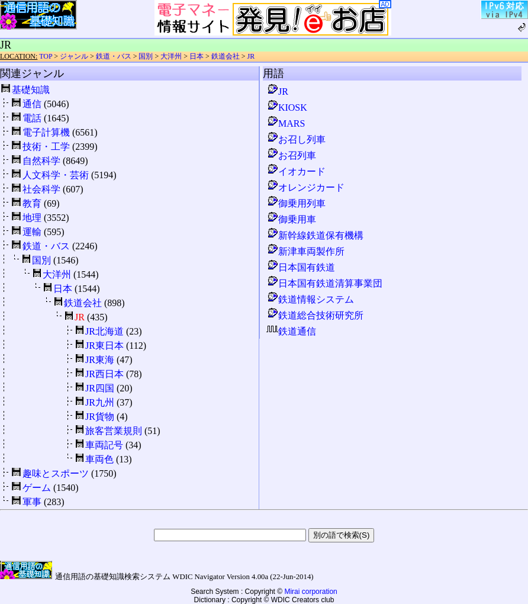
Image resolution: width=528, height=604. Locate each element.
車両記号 (104, 445)
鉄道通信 (291, 331)
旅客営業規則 (113, 431)
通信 (31, 104)
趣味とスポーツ (55, 473)
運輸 (31, 232)
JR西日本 (104, 374)
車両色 (99, 459)
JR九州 (99, 402)
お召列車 (291, 155)
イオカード (296, 171)
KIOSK (286, 107)
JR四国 (99, 388)
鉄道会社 (225, 56)
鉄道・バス (113, 56)
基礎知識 (31, 90)
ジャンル (74, 56)
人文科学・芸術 (55, 175)
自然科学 (41, 161)
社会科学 (41, 189)
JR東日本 (104, 345)
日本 (196, 56)
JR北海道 (104, 331)
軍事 (31, 502)
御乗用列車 (296, 203)
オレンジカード (305, 187)
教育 (31, 203)
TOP (45, 56)
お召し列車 (296, 139)
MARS (285, 123)
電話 (31, 118)
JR (251, 56)
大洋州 (171, 56)
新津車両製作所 (305, 251)
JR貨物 (99, 417)
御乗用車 (291, 219)
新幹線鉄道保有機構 (314, 235)
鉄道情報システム (310, 299)
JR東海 (99, 360)
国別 (146, 56)
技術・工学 (46, 147)
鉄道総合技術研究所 (314, 315)
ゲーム (36, 488)
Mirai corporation (310, 591)
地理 (31, 218)
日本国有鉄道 (300, 267)
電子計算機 (46, 132)
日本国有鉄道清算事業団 (324, 283)
